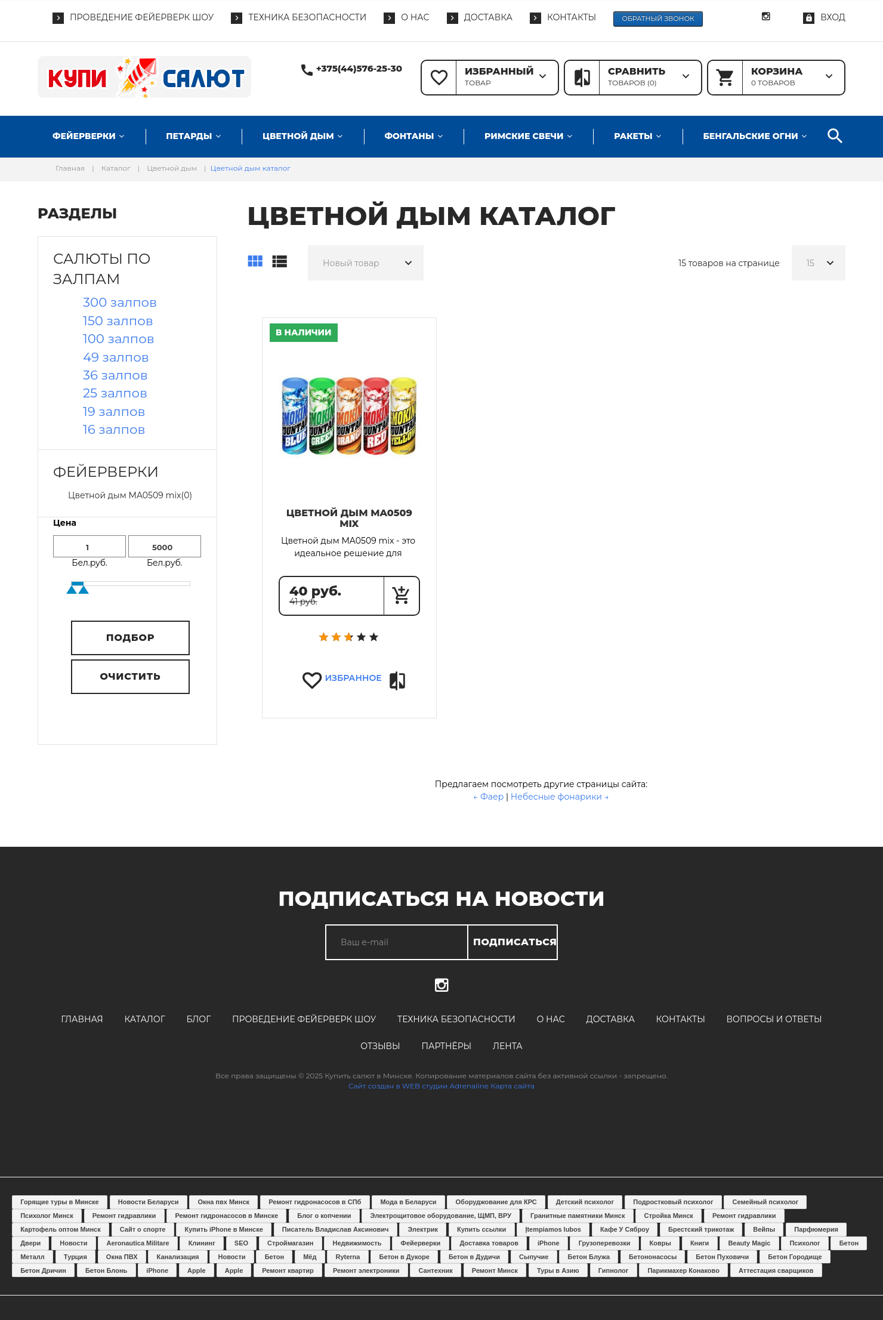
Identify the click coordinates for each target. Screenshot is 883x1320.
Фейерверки (84, 136)
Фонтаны (409, 136)
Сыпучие (533, 1256)
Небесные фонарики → (560, 796)
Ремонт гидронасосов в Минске (226, 1215)
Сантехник (436, 1270)
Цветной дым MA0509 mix (349, 518)
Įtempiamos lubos (553, 1229)
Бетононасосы (653, 1256)
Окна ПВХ (122, 1256)
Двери (30, 1243)
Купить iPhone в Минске (224, 1229)
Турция (75, 1256)
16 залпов (114, 429)
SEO (241, 1243)
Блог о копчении (324, 1215)
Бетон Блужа (588, 1256)
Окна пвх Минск (223, 1201)
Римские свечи (523, 136)
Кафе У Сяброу (624, 1229)
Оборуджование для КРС (496, 1201)
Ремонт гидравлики (124, 1215)
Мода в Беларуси (408, 1201)
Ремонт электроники (366, 1270)
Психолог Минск (46, 1215)
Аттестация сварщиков (776, 1270)
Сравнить (398, 682)
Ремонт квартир (288, 1270)
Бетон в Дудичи (474, 1256)
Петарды (189, 136)
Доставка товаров (488, 1243)
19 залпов (114, 411)
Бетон (849, 1243)
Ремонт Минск (495, 1270)
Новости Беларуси (148, 1201)
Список (279, 262)
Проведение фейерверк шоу (304, 1019)
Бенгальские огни (750, 136)
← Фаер (489, 796)
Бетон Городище (795, 1256)
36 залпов (115, 375)
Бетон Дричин (43, 1270)
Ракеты (633, 136)
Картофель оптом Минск (60, 1229)
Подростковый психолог (673, 1201)
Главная (82, 1019)
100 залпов (119, 338)
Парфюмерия (816, 1229)
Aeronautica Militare (137, 1243)
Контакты (680, 1019)
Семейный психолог (766, 1201)
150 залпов (118, 320)
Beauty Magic (749, 1243)
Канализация (178, 1256)
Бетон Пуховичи (722, 1256)
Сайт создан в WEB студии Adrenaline (418, 1085)
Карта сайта (512, 1085)
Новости (73, 1243)
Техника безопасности (456, 1019)
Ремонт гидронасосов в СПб (314, 1201)
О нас (551, 1019)
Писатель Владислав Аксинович (335, 1229)
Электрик (423, 1229)
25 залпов (115, 392)
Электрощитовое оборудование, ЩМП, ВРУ (441, 1215)
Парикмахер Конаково (683, 1270)
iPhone (549, 1243)
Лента (508, 1046)
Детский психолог (585, 1201)
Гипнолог (613, 1270)
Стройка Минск (668, 1215)
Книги (699, 1243)
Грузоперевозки (605, 1243)
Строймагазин (290, 1243)
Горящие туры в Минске (59, 1201)
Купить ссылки (481, 1229)
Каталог (144, 1019)
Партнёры (446, 1046)
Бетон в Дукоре (404, 1256)
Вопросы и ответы (774, 1019)
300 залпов (120, 302)
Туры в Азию (558, 1270)
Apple (196, 1270)
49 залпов (116, 357)
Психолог (804, 1243)
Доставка (610, 1019)
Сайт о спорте (143, 1229)
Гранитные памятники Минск (577, 1215)
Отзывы (380, 1046)
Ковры (660, 1243)
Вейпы (764, 1229)
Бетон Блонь (106, 1270)
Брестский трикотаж (701, 1229)
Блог (198, 1019)
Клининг (202, 1243)
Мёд (309, 1256)
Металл (32, 1256)
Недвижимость (357, 1243)
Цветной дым (298, 136)
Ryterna (347, 1256)
